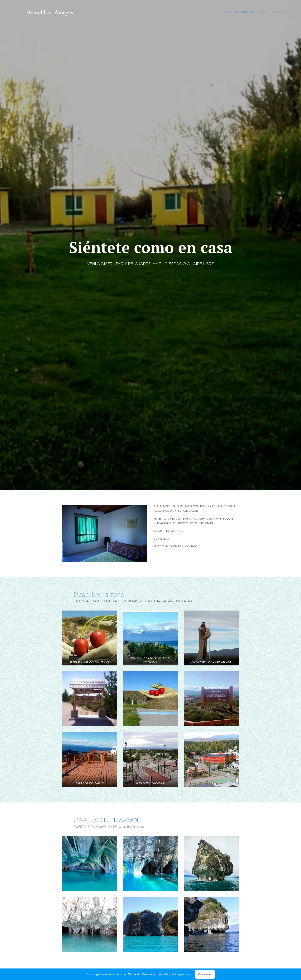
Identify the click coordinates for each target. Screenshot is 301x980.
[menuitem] (277, 12)
